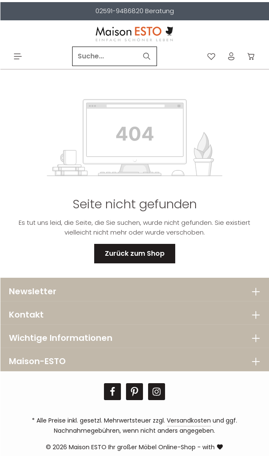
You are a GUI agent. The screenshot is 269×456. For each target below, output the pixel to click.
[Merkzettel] (211, 56)
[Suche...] (104, 56)
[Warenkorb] (251, 56)
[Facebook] (112, 391)
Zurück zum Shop (135, 253)
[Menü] (18, 56)
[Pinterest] (134, 391)
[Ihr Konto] (231, 56)
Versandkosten (189, 420)
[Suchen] (147, 56)
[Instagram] (156, 391)
